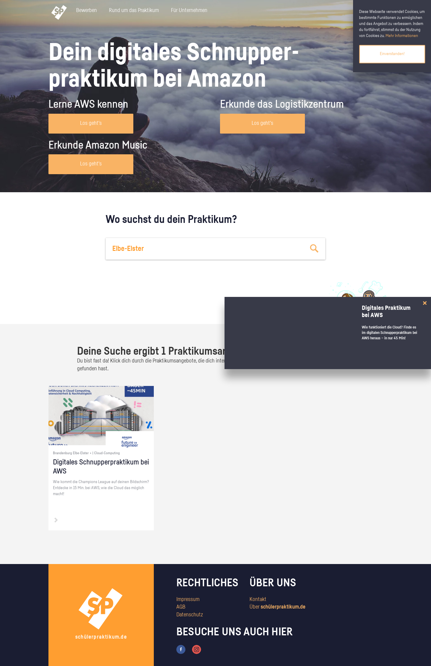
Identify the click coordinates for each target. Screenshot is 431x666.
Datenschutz (189, 615)
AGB (180, 607)
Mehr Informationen (402, 36)
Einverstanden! (392, 54)
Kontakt (258, 599)
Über (277, 607)
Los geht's (91, 123)
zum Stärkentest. (293, 308)
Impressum (188, 599)
